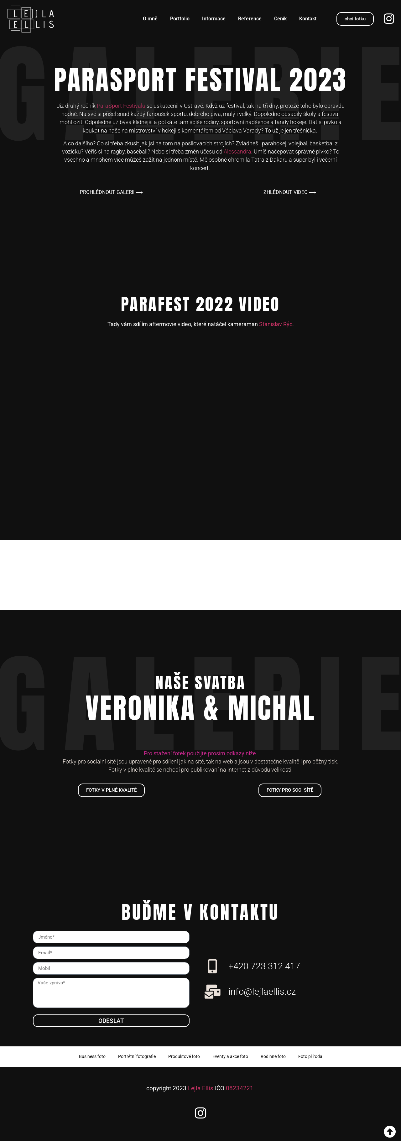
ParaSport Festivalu (121, 106)
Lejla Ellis (200, 1088)
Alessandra (237, 151)
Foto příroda (310, 1056)
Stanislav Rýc (275, 324)
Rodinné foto (273, 1056)
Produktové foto (184, 1056)
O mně (150, 19)
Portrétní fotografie (137, 1056)
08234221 (239, 1088)
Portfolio (180, 19)
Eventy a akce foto (230, 1056)
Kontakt (307, 19)
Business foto (92, 1056)
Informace (214, 19)
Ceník (280, 19)
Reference (250, 19)
